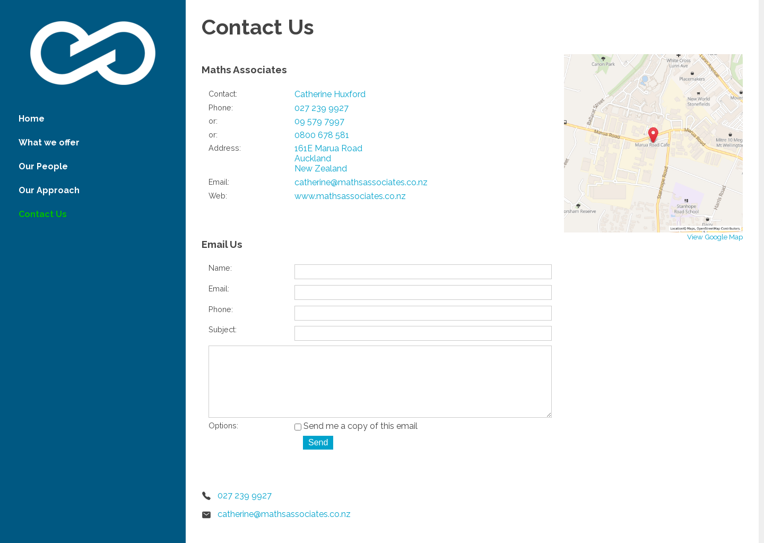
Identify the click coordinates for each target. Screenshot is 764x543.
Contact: (223, 93)
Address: (225, 147)
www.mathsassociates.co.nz (350, 196)
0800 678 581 (321, 135)
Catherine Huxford (330, 94)
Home (32, 119)
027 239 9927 (321, 108)
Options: (223, 440)
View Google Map (715, 236)
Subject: (223, 329)
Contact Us (43, 214)
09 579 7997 (319, 121)
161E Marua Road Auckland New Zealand (328, 158)
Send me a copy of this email (356, 441)
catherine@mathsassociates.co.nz (361, 182)
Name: (220, 267)
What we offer (49, 142)
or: (213, 120)
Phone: (221, 107)
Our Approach (49, 190)
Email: (219, 181)
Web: (218, 195)
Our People (43, 166)
